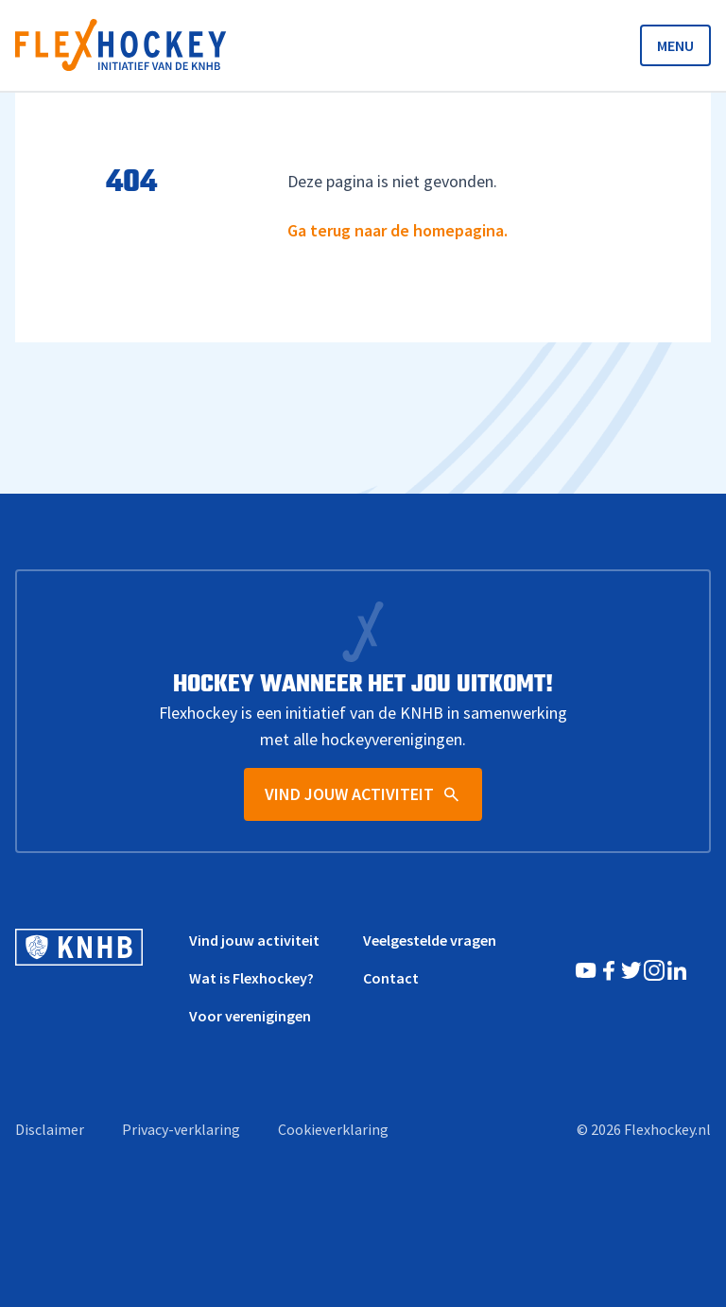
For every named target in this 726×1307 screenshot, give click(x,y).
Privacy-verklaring (181, 1129)
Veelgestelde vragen (429, 940)
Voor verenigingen (250, 1015)
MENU (675, 45)
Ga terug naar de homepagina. (397, 230)
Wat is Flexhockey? (251, 977)
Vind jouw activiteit (254, 940)
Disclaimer (49, 1129)
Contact (391, 977)
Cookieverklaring (333, 1129)
